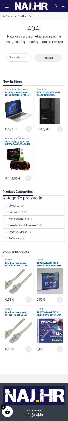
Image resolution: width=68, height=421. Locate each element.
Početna (8, 16)
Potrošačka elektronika (19, 225)
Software (11, 238)
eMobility (11, 205)
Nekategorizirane (16, 218)
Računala (41, 89)
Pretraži (48, 57)
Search (55, 6)
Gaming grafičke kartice (17, 138)
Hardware (11, 212)
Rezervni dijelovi (15, 231)
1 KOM (40, 259)
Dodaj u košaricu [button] (28, 129)
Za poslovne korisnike (16, 89)
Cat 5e (8, 259)
